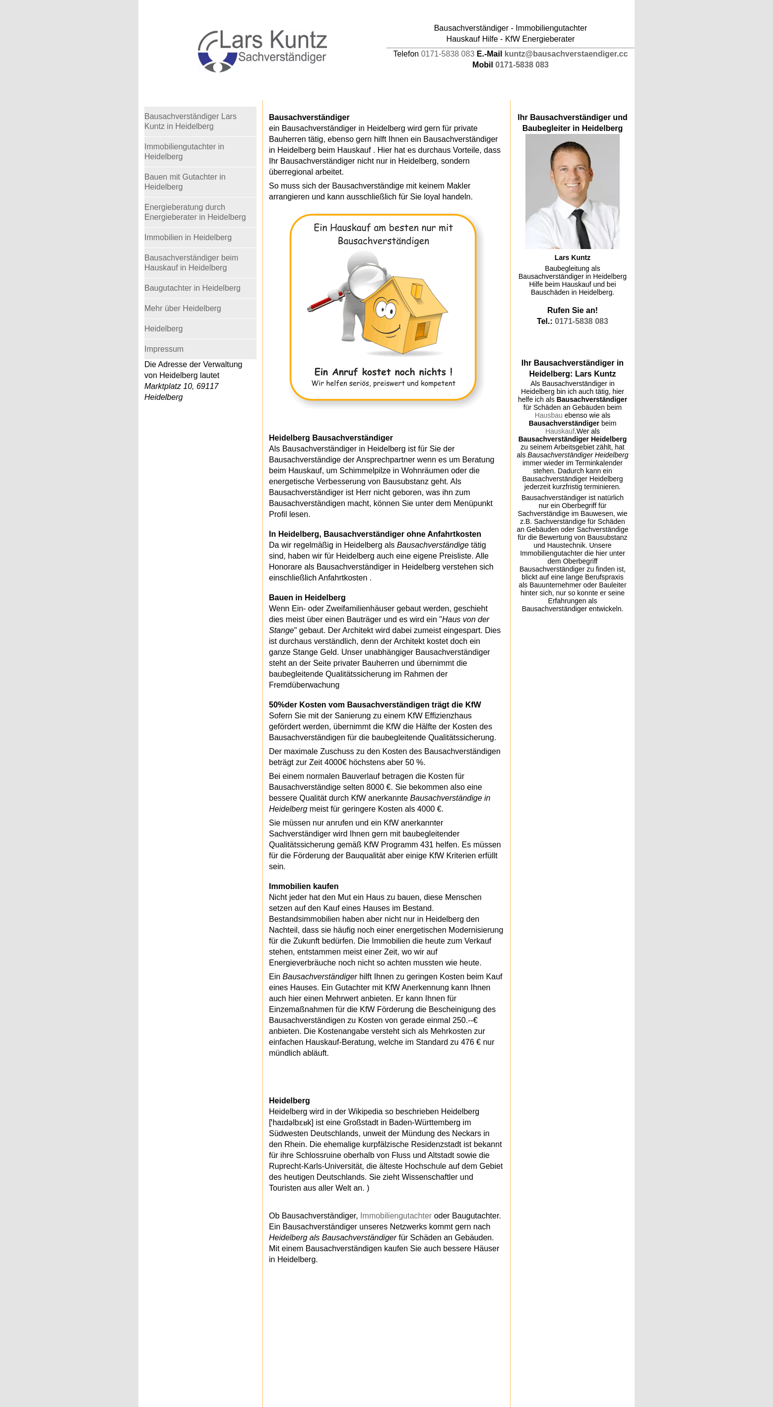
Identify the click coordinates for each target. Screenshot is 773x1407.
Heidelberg (163, 328)
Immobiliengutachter (396, 1216)
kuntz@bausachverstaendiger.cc (566, 54)
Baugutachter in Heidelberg (192, 288)
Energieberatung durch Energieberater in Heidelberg (195, 212)
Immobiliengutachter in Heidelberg (184, 151)
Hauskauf (560, 431)
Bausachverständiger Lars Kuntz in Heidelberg (190, 121)
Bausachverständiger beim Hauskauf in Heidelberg (191, 263)
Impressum (164, 349)
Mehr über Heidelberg (182, 308)
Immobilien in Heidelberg (188, 237)
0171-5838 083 (448, 54)
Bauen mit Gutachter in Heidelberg (185, 182)
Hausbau (549, 415)
